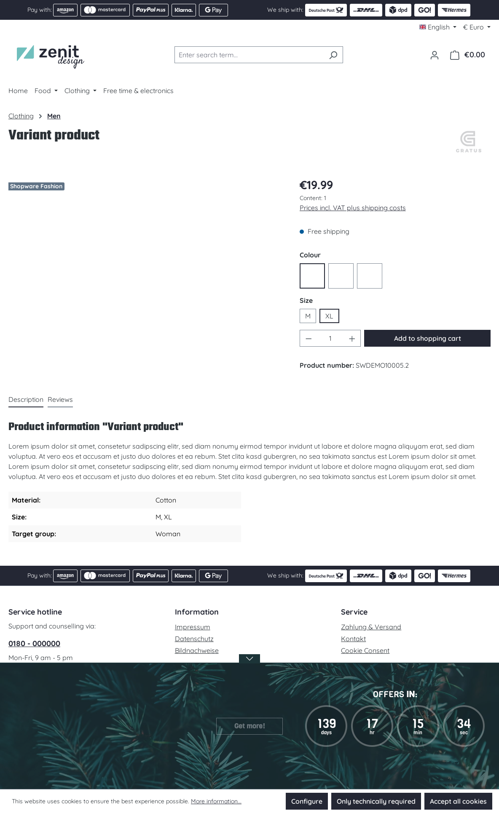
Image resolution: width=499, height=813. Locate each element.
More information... (216, 801)
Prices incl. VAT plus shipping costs (353, 207)
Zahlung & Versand (371, 627)
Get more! (249, 726)
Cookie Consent (365, 650)
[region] (145, 264)
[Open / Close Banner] (249, 664)
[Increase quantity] (352, 338)
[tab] (25, 399)
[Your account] (434, 54)
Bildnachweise (197, 650)
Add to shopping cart (427, 338)
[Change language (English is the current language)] (437, 27)
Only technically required (376, 801)
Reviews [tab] (60, 399)
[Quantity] (330, 338)
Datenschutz (194, 638)
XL (329, 316)
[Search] (333, 54)
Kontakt (353, 638)
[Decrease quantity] (308, 338)
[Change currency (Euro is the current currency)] (477, 27)
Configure (306, 801)
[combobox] (249, 54)
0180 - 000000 (34, 643)
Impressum (192, 627)
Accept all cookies (458, 801)
